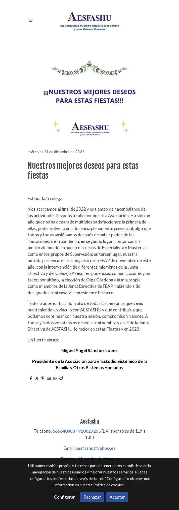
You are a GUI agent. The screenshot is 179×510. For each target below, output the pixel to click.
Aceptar (117, 497)
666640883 (64, 431)
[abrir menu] (31, 20)
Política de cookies (108, 485)
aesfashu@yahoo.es (95, 448)
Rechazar (92, 497)
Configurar (64, 497)
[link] (89, 20)
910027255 (89, 431)
